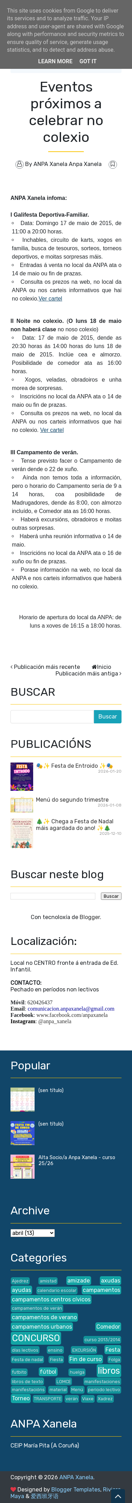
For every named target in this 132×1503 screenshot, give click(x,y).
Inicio (104, 667)
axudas (110, 1280)
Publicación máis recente (47, 667)
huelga (77, 1372)
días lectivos (25, 1350)
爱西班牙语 (45, 1496)
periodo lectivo (104, 1389)
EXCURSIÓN (84, 1350)
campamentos (101, 1290)
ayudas (21, 1290)
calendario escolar (56, 1290)
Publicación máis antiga (87, 673)
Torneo (21, 1398)
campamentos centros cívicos (51, 1299)
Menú (77, 1389)
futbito (19, 1372)
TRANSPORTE (47, 1398)
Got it (87, 61)
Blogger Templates (75, 1489)
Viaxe (88, 1398)
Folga (114, 1359)
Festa (112, 1349)
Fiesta (56, 1359)
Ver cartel (51, 299)
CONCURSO (36, 1338)
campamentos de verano (44, 1317)
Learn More (55, 61)
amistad (48, 1281)
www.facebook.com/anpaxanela (72, 1015)
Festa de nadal (27, 1359)
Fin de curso (85, 1359)
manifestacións (28, 1389)
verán (72, 1398)
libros (109, 1370)
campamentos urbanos (42, 1326)
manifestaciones (102, 1381)
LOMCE (64, 1381)
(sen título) (51, 1090)
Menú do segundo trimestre (72, 799)
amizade (78, 1280)
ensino (55, 1350)
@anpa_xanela (55, 1021)
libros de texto (27, 1381)
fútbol (48, 1371)
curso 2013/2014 (102, 1339)
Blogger (90, 917)
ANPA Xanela (76, 1477)
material (58, 1389)
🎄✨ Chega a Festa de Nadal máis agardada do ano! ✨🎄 (74, 824)
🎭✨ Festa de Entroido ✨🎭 (74, 766)
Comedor (108, 1326)
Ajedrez (20, 1281)
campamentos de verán (37, 1308)
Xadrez (105, 1398)
